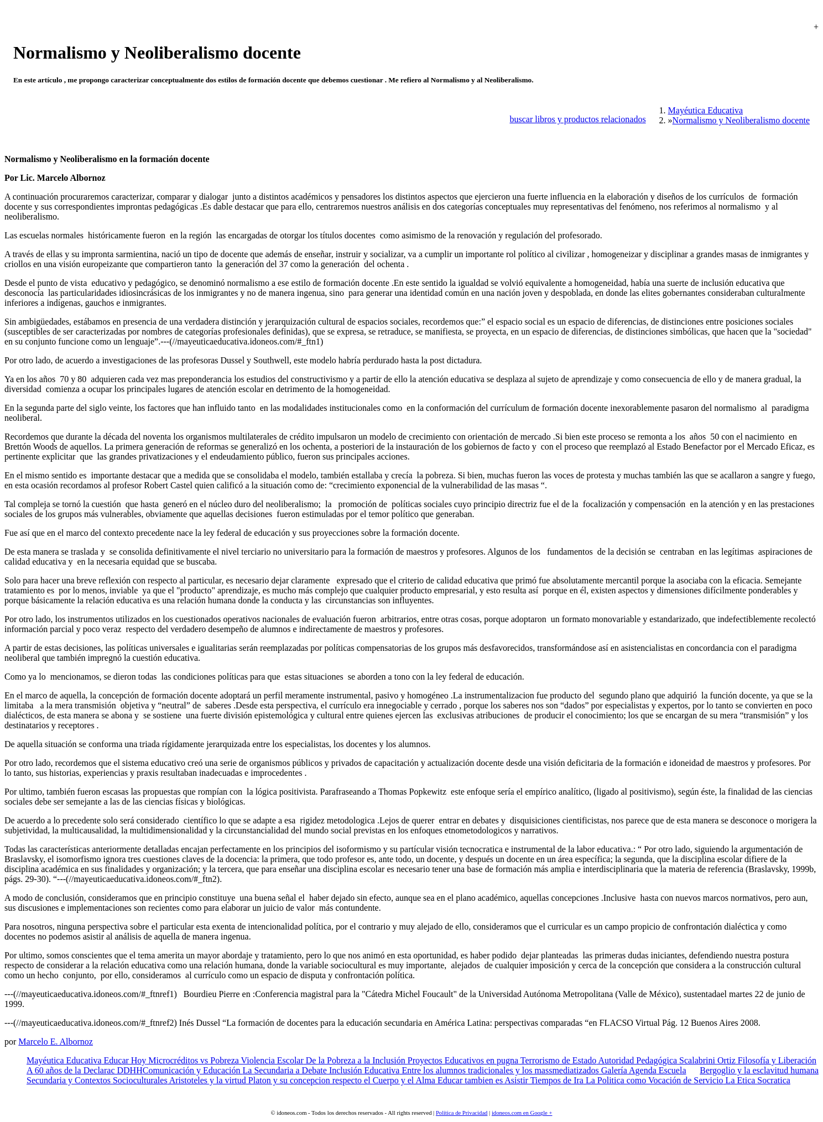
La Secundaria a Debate (285, 1070)
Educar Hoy (124, 1060)
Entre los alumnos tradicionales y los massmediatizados (498, 1070)
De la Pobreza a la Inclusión (356, 1060)
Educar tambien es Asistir (481, 1080)
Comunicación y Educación (193, 1070)
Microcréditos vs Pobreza (192, 1060)
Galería (613, 1070)
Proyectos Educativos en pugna (463, 1060)
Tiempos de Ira (556, 1080)
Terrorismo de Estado (557, 1060)
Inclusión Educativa (363, 1070)
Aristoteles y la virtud (207, 1080)
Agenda (642, 1070)
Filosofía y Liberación (776, 1060)
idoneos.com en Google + (522, 1113)
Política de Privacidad (462, 1113)
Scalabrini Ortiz (706, 1060)
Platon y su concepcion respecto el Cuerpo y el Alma (340, 1080)
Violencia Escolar (271, 1060)
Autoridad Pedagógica (636, 1060)
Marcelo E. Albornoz (55, 1041)
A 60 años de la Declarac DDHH (85, 1070)
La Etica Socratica (756, 1080)
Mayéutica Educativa (64, 1060)
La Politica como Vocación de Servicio (653, 1080)
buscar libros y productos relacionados (577, 119)
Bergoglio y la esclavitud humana (759, 1070)
